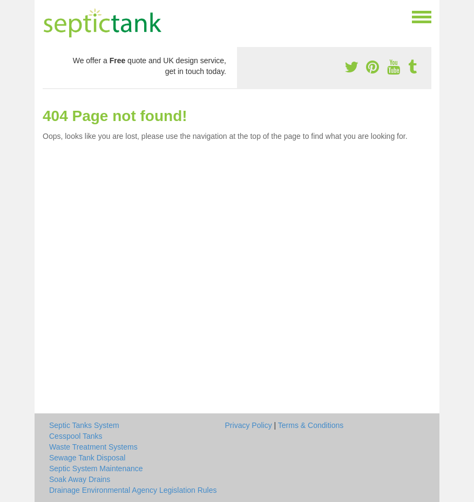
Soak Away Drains (79, 479)
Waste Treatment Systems (93, 447)
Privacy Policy (248, 425)
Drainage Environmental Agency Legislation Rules (133, 490)
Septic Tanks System (84, 425)
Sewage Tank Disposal (87, 457)
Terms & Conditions (310, 425)
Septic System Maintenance (96, 468)
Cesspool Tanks (76, 436)
